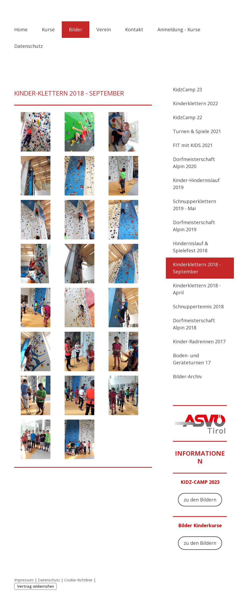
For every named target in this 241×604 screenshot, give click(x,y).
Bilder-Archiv (187, 376)
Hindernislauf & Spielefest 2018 (190, 247)
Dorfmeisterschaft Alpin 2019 (194, 226)
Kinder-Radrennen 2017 (199, 341)
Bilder (75, 29)
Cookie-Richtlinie (78, 579)
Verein (103, 29)
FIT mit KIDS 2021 (193, 145)
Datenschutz (28, 46)
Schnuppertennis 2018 (198, 306)
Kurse (48, 29)
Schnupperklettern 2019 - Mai (194, 205)
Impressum (24, 579)
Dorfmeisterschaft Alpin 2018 (194, 324)
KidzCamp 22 (187, 117)
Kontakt (134, 29)
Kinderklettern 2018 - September (197, 268)
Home (21, 29)
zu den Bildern (200, 499)
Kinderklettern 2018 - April (197, 289)
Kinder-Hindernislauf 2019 (196, 183)
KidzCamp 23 (187, 89)
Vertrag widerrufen (35, 586)
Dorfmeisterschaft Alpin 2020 (194, 162)
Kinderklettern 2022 (195, 103)
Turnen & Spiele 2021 (197, 131)
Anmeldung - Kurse (178, 29)
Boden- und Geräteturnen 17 (192, 359)
